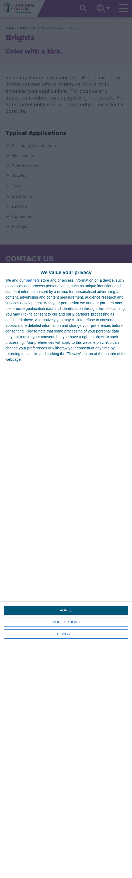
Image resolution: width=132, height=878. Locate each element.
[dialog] (66, 570)
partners (33, 280)
